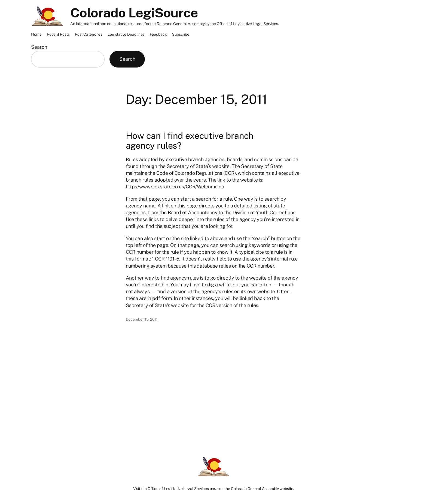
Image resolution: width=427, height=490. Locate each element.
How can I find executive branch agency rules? (190, 141)
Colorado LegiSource (134, 12)
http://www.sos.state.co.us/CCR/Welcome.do (175, 186)
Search (39, 47)
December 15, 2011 (142, 319)
